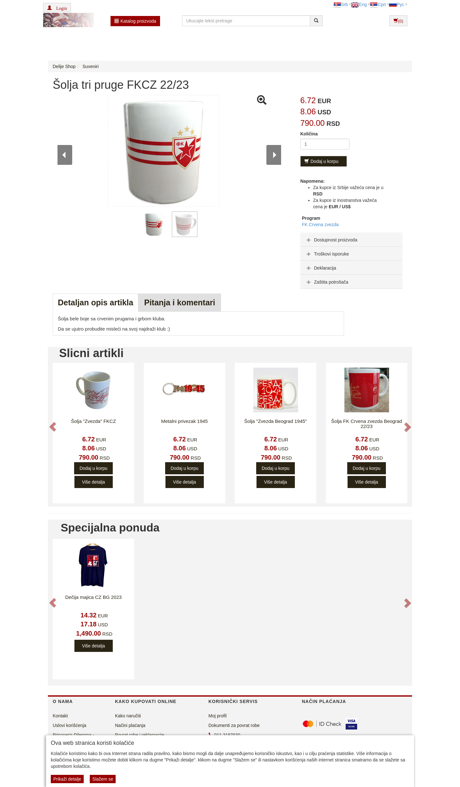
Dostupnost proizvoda (331, 239)
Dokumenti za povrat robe (234, 725)
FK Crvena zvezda (320, 224)
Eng (359, 4)
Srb (341, 4)
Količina (309, 133)
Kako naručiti (128, 715)
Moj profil (218, 715)
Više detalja (93, 482)
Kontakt (60, 715)
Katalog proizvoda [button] (135, 21)
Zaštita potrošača (326, 282)
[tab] (351, 240)
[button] (57, 7)
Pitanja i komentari (179, 302)
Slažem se (102, 779)
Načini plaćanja (130, 725)
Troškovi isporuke (327, 253)
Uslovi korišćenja (69, 725)
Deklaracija (320, 268)
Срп (378, 4)
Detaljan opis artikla (95, 302)
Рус (396, 4)
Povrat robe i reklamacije (139, 734)
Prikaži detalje (67, 779)
